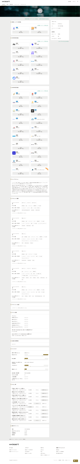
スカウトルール (23, 4)
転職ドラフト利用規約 (60, 451)
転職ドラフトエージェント (13, 451)
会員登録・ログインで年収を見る (42, 25)
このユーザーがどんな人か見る (63, 41)
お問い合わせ (43, 453)
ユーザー (3, 4)
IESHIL (63, 460)
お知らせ (42, 449)
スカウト (16, 439)
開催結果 (11, 4)
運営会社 (57, 449)
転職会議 (60, 460)
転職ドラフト (11, 439)
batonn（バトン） (68, 460)
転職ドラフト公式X (28, 453)
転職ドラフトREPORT (29, 449)
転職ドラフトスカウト (13, 449)
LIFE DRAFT (27, 451)
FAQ (41, 451)
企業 (7, 4)
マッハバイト (56, 460)
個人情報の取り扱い (59, 453)
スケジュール (16, 4)
